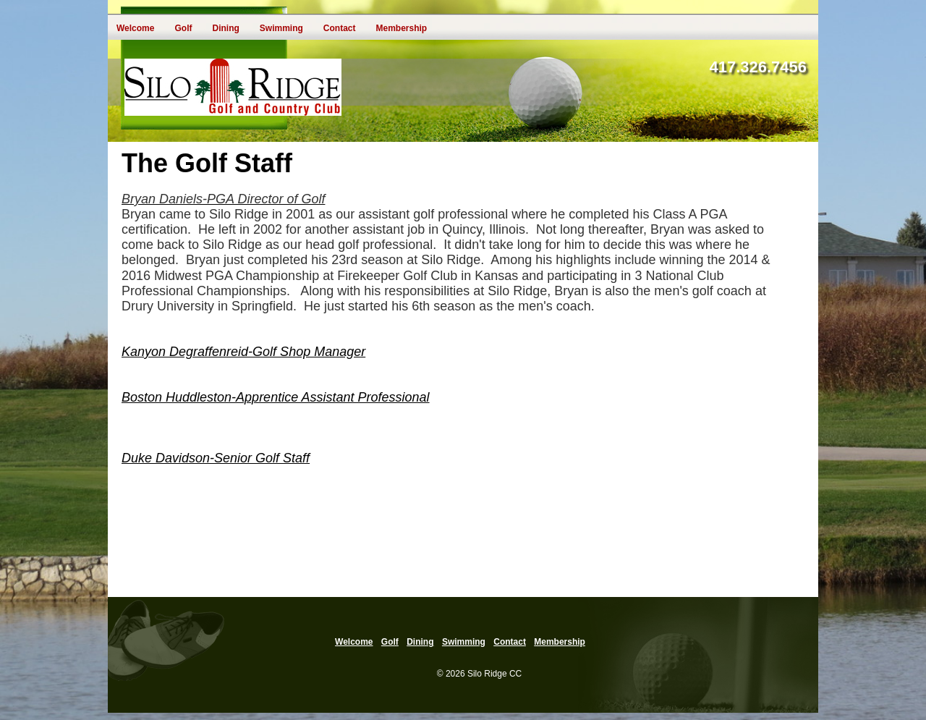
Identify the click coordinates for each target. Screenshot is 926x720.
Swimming (281, 28)
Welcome (135, 28)
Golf (183, 28)
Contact (339, 28)
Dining (225, 28)
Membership (401, 28)
